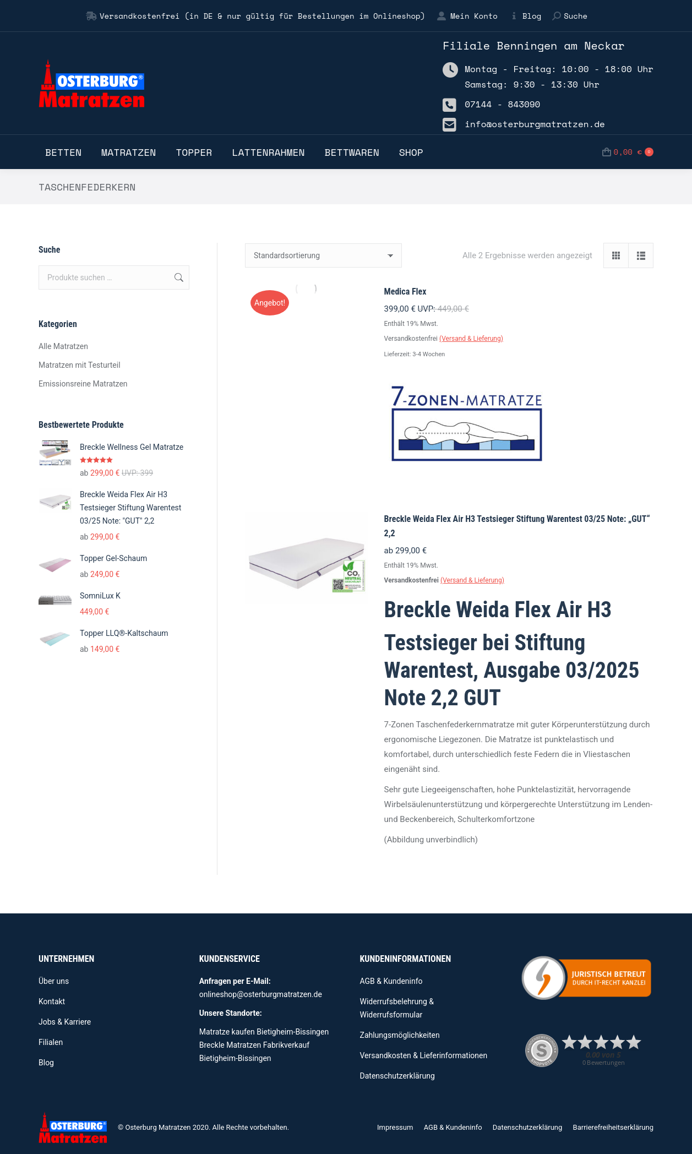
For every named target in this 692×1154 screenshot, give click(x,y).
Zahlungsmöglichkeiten (400, 1035)
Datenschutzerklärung (397, 1075)
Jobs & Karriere (65, 1021)
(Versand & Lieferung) (471, 338)
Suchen (177, 277)
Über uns (54, 981)
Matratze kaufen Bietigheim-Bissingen (264, 1031)
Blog (525, 15)
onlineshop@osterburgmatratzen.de (260, 994)
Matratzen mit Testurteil (80, 365)
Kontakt (52, 1001)
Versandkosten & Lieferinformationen (424, 1055)
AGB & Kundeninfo (391, 981)
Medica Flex (405, 291)
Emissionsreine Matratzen (83, 383)
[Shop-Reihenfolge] (323, 255)
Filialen (51, 1042)
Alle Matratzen (63, 346)
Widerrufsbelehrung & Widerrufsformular (397, 1008)
